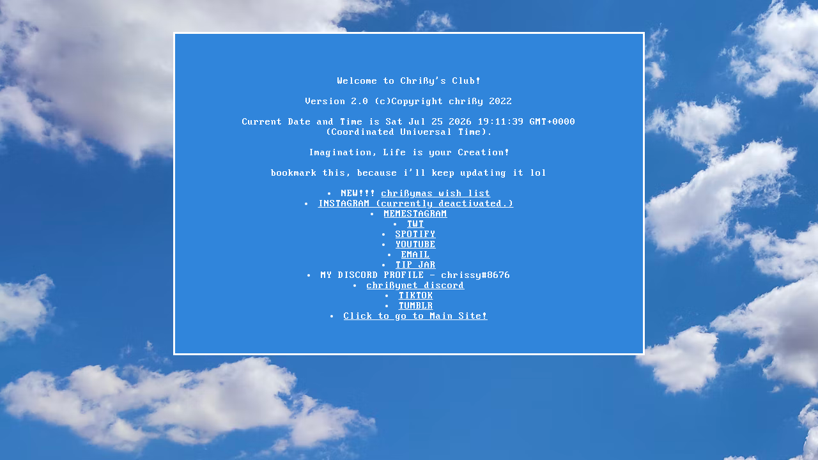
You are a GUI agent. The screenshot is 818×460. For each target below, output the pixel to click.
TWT (415, 224)
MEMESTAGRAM (415, 214)
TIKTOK (416, 296)
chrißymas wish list (436, 193)
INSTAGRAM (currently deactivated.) (416, 204)
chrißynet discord (416, 285)
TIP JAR (416, 265)
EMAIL (415, 255)
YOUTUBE (416, 245)
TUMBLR (416, 306)
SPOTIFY (416, 234)
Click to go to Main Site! (416, 316)
